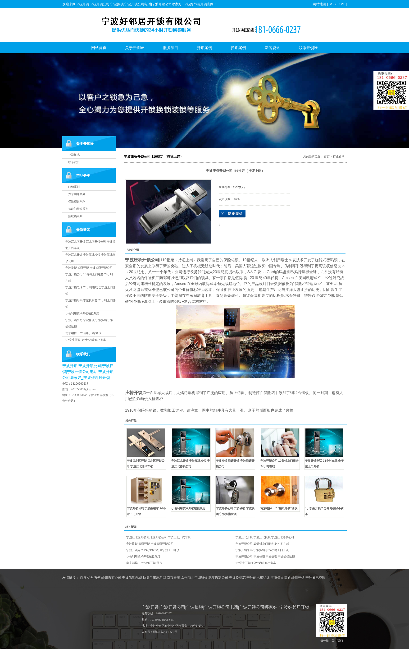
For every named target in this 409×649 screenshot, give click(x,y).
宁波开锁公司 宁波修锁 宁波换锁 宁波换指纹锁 (265, 556)
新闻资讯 (272, 48)
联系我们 (74, 162)
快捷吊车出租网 (154, 578)
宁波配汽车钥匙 (258, 578)
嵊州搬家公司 (111, 578)
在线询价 (232, 213)
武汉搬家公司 (218, 578)
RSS (332, 4)
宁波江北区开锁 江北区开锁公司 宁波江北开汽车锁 (158, 537)
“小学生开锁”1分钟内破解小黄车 (85, 339)
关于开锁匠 (134, 48)
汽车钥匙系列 (76, 194)
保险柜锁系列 (76, 201)
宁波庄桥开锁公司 (142, 260)
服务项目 (170, 48)
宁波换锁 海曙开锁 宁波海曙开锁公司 (89, 267)
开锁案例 (204, 48)
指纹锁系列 (75, 216)
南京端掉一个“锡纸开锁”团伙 (83, 333)
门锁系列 (74, 187)
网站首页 (98, 48)
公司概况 (74, 154)
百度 (83, 578)
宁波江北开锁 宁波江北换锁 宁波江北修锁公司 (265, 537)
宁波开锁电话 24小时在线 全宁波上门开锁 (152, 550)
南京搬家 (173, 578)
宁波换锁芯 (237, 578)
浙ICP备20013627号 (165, 632)
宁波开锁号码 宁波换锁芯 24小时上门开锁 (262, 550)
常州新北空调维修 (194, 578)
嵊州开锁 (297, 578)
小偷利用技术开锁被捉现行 (82, 313)
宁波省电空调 (315, 578)
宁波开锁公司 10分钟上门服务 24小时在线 (262, 543)
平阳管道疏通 (281, 578)
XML (341, 4)
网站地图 (319, 4)
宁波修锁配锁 (132, 578)
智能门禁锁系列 (78, 209)
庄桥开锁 (133, 392)
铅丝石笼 (93, 578)
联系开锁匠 (308, 48)
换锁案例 (238, 48)
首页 (327, 156)
